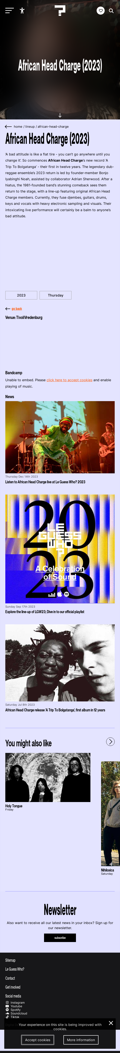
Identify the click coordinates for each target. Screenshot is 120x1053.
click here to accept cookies (69, 380)
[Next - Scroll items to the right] (110, 741)
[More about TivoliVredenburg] (60, 344)
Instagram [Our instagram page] (15, 1002)
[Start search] (110, 11)
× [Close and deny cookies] (111, 1022)
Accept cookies (37, 1040)
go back (13, 308)
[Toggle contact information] (60, 978)
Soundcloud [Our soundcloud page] (16, 1013)
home (18, 127)
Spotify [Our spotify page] (13, 1009)
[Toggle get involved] (60, 987)
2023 (21, 295)
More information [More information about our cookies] (81, 1040)
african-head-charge (53, 127)
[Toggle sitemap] (60, 960)
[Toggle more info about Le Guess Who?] (60, 969)
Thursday (55, 295)
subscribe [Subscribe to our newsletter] (60, 937)
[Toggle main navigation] (8, 10)
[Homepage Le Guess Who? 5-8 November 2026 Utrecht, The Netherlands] (60, 10)
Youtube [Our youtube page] (13, 1006)
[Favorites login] (100, 10)
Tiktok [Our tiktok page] (12, 1017)
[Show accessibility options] (22, 11)
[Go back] (8, 126)
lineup (30, 127)
